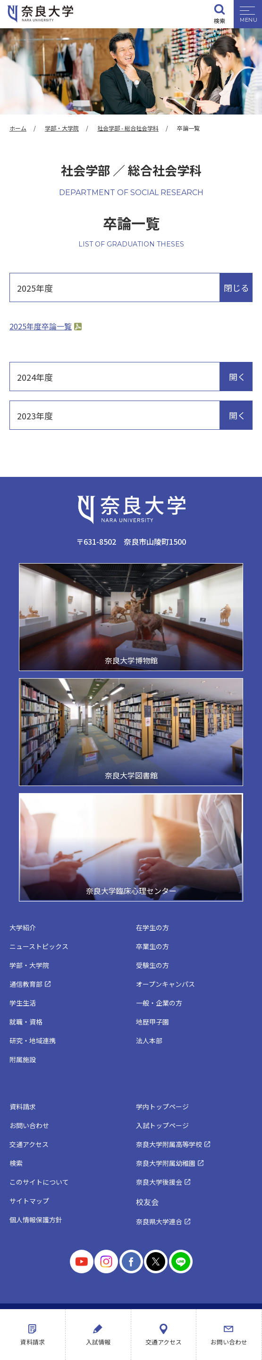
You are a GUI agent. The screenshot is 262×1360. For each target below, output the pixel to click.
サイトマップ (29, 1200)
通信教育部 (25, 984)
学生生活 (22, 1003)
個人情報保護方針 (35, 1219)
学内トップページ (162, 1106)
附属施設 (22, 1059)
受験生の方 (152, 965)
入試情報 (98, 1341)
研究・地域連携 (32, 1040)
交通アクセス (163, 1341)
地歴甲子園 (152, 1021)
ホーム (17, 128)
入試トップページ (162, 1125)
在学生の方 (152, 927)
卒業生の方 (152, 946)
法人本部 (149, 1040)
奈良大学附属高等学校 (169, 1144)
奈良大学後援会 (159, 1182)
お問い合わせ (229, 1341)
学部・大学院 (62, 128)
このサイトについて (39, 1182)
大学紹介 (22, 927)
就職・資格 (25, 1021)
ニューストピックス (38, 946)
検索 (219, 20)
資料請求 (32, 1341)
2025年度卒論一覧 (40, 326)
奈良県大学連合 (159, 1221)
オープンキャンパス (165, 984)
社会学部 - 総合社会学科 (128, 128)
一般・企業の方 (159, 1003)
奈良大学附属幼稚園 (165, 1163)
